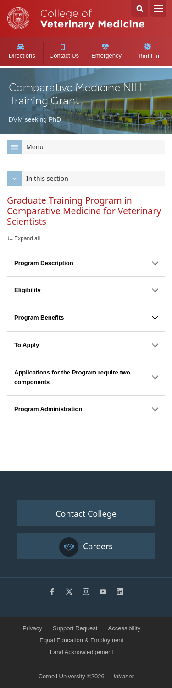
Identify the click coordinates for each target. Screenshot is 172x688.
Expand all (27, 238)
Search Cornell (139, 8)
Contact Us (64, 51)
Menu (158, 8)
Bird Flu (149, 51)
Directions (21, 51)
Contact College (86, 513)
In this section (37, 178)
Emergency (106, 51)
